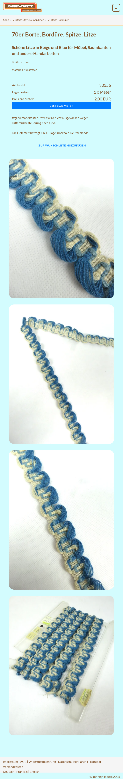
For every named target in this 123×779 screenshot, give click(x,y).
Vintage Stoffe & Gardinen (28, 19)
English (35, 771)
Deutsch (8, 771)
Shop (6, 19)
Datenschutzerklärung (73, 761)
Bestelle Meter (61, 105)
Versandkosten (28, 118)
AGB (23, 761)
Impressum (10, 761)
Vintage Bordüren (58, 19)
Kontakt (95, 761)
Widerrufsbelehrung (42, 761)
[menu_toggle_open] (116, 8)
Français (22, 771)
